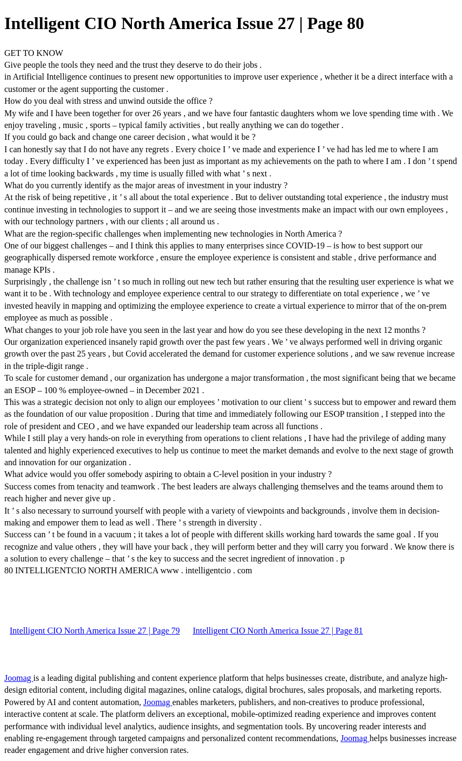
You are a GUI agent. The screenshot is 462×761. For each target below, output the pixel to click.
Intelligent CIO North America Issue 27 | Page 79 (95, 630)
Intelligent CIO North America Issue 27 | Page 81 (278, 630)
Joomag (18, 677)
